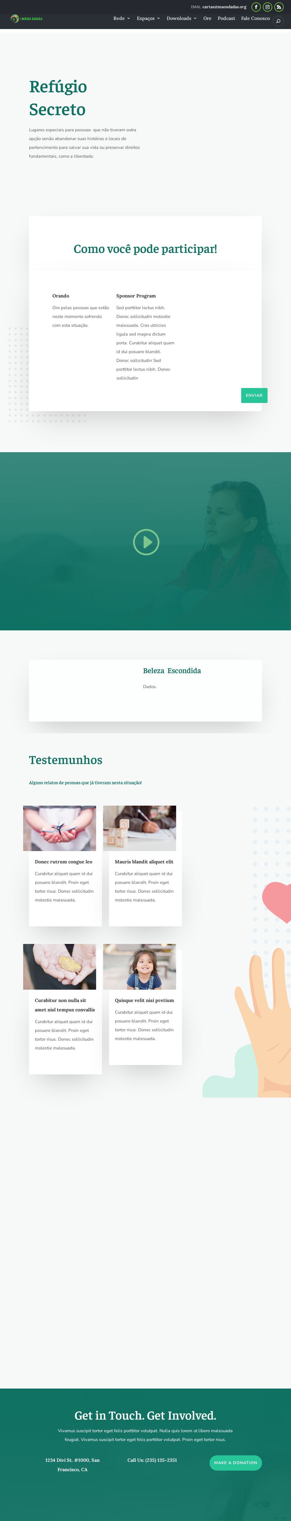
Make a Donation (235, 1218)
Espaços (146, 18)
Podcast (226, 18)
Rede (119, 18)
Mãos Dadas (77, 1511)
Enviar (254, 395)
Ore (207, 18)
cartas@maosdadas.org (132, 1452)
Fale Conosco (255, 18)
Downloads (179, 18)
